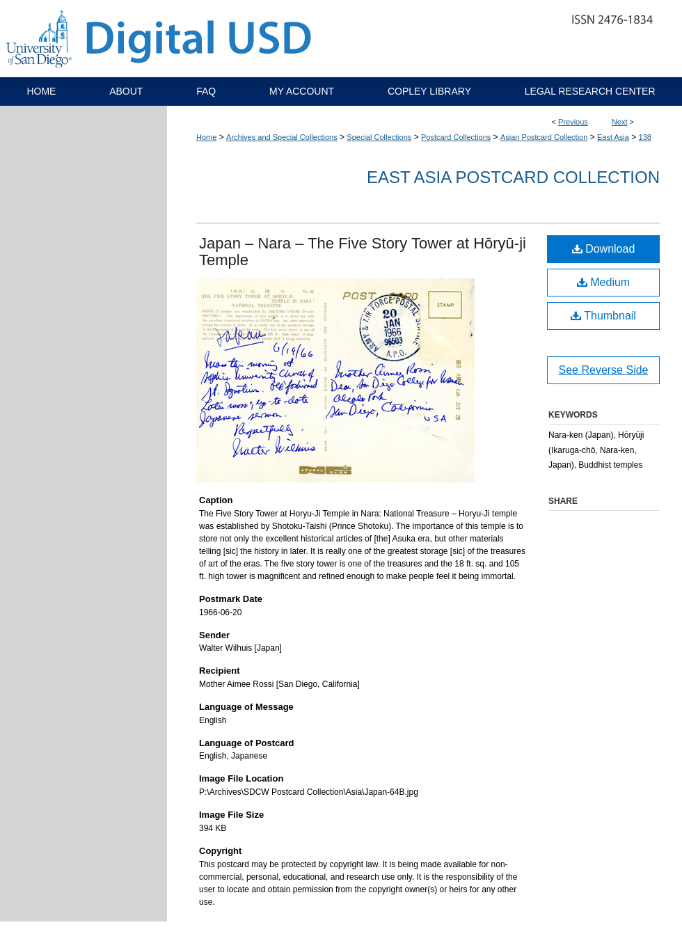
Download (603, 249)
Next (620, 122)
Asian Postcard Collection (543, 137)
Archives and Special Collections (282, 137)
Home (206, 137)
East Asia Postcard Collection (513, 177)
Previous (573, 122)
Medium (603, 282)
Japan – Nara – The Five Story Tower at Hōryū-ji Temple (362, 252)
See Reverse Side (604, 370)
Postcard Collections (456, 137)
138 (645, 137)
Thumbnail (603, 316)
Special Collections (379, 137)
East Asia (613, 137)
